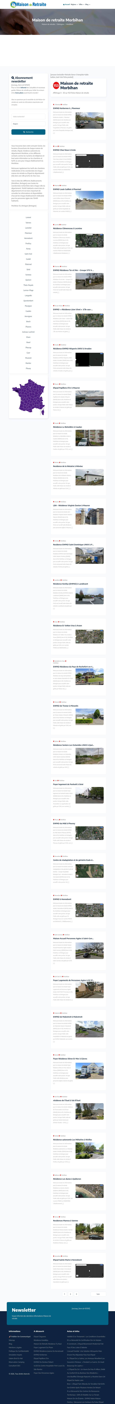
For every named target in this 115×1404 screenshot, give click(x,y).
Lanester (28, 228)
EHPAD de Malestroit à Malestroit (67, 1017)
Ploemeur (28, 233)
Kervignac (28, 316)
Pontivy (28, 243)
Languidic (28, 295)
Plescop (28, 347)
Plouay (28, 368)
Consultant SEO (14, 1366)
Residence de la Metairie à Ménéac (68, 466)
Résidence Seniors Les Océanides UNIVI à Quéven (74, 745)
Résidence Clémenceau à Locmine (67, 228)
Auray (28, 249)
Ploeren (28, 327)
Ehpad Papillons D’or (41, 1358)
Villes (81, 4)
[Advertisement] (57, 50)
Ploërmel (28, 264)
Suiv (98, 1294)
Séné (28, 269)
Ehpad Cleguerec (40, 1337)
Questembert (28, 301)
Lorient (28, 217)
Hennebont (28, 238)
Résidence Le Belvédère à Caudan (67, 427)
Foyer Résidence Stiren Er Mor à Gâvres (70, 1058)
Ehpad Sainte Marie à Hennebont (67, 1260)
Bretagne (60, 24)
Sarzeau (28, 275)
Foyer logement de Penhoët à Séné (68, 784)
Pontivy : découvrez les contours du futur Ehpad (85, 1402)
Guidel (28, 259)
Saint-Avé (28, 254)
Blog (87, 4)
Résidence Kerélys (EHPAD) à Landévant (70, 584)
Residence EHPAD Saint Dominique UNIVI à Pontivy (75, 544)
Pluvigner (28, 306)
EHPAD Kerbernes (40, 1355)
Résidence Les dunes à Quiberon (67, 1179)
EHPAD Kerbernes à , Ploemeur (66, 108)
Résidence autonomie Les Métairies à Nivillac (72, 1139)
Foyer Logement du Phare (43, 1347)
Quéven (28, 280)
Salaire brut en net (16, 1358)
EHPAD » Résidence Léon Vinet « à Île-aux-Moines (75, 309)
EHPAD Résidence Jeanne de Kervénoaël (48, 1351)
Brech (28, 321)
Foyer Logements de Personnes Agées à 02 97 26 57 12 (76, 980)
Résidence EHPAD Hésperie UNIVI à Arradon (72, 348)
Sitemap (12, 1340)
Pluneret (28, 358)
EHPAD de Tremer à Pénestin (65, 706)
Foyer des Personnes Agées (44, 1373)
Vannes (28, 223)
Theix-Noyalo (28, 285)
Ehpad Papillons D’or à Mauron (66, 388)
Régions (74, 4)
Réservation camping (16, 1362)
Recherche (28, 132)
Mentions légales (15, 1347)
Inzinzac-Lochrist (28, 332)
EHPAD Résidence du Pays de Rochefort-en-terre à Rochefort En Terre (83, 666)
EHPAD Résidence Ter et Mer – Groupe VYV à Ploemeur (77, 270)
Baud (28, 342)
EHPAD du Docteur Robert (43, 1362)
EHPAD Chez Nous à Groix (64, 150)
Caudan (28, 311)
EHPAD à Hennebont (62, 899)
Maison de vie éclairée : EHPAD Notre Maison (83, 1398)
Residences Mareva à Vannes (65, 1220)
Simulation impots (15, 1355)
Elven (28, 337)
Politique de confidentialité (19, 1351)
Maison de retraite (48, 24)
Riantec (28, 363)
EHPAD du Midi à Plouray (64, 823)
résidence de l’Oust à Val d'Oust (66, 1100)
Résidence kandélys (41, 1340)
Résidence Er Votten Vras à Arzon (67, 625)
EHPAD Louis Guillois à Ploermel (67, 189)
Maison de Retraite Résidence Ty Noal (48, 1344)
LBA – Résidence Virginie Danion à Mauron (71, 505)
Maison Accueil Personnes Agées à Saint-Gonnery (74, 938)
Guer (28, 353)
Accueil (66, 4)
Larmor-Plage (28, 290)
